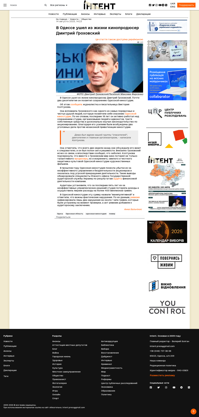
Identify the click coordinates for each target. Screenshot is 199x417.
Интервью (100, 14)
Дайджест (106, 356)
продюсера (81, 158)
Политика (106, 394)
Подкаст (105, 375)
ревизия (135, 197)
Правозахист (59, 379)
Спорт (55, 398)
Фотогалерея (59, 383)
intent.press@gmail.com (162, 346)
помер (112, 214)
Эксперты (115, 14)
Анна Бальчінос (133, 209)
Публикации (70, 14)
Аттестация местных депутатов (69, 345)
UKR (172, 3)
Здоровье (57, 360)
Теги (5, 376)
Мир (103, 372)
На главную (61, 19)
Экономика (107, 387)
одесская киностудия (96, 214)
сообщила (76, 104)
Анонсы (85, 14)
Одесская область (74, 214)
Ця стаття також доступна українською (119, 39)
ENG (172, 6)
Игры (55, 391)
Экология (57, 387)
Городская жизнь (61, 356)
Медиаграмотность (111, 368)
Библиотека (107, 345)
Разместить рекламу (162, 375)
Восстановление (110, 352)
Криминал (106, 364)
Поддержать (186, 5)
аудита (117, 178)
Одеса (60, 214)
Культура (57, 368)
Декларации (143, 14)
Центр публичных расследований (119, 383)
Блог (54, 349)
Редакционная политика (163, 365)
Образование (108, 391)
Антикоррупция (109, 341)
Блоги (128, 14)
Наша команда (158, 360)
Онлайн (56, 394)
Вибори (105, 349)
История (56, 364)
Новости (53, 14)
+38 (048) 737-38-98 (160, 351)
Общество (86, 19)
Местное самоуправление (66, 372)
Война (55, 352)
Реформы (106, 379)
